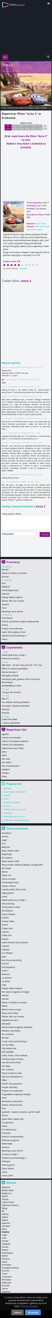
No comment (8, 1034)
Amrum (5, 836)
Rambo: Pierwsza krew (12, 1105)
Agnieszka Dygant (35, 229)
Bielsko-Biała (7, 1190)
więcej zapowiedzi (11, 723)
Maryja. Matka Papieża (12, 597)
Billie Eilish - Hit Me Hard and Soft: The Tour (22, 665)
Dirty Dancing (8, 903)
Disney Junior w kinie (11, 907)
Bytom (5, 1196)
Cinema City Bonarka (11, 737)
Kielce (4, 1229)
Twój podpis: (8, 533)
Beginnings (7, 854)
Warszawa (6, 1279)
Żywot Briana (8, 1168)
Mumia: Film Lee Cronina (13, 601)
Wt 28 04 (21, 127)
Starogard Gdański (10, 1267)
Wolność (5, 1147)
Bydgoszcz (7, 1193)
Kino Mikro (6, 762)
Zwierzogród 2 (8, 1165)
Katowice (6, 1226)
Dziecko (5, 932)
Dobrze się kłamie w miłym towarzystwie (20, 621)
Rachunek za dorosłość (12, 1101)
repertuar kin (12, 108)
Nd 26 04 (8, 127)
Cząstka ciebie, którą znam (14, 889)
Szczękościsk (7, 1122)
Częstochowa (8, 1202)
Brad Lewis (15, 71)
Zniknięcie (6, 1161)
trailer (37, 108)
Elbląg (4, 1208)
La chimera (7, 977)
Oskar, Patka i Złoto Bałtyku (14, 1055)
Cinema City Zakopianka (13, 744)
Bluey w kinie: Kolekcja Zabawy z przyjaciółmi (22, 864)
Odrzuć (17, 1312)
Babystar (6, 586)
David (4, 896)
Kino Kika (6, 759)
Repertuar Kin (16, 729)
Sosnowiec (6, 1264)
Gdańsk (5, 1214)
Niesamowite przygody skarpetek (17, 1027)
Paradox (5, 773)
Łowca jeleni (7, 1175)
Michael (5, 569)
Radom (5, 1250)
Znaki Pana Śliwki (9, 719)
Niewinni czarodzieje (11, 1030)
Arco (4, 583)
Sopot (4, 1262)
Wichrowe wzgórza (10, 1140)
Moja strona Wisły (10, 1013)
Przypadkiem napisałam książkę (16, 1094)
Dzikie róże (7, 935)
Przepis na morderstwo (12, 628)
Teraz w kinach (17, 828)
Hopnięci (8, 813)
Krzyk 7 (5, 970)
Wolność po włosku (10, 658)
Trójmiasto (7, 1276)
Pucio (4, 608)
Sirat (4, 1108)
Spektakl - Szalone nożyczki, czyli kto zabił (21, 1112)
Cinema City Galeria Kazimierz (15, 741)
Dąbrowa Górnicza (10, 1205)
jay (3, 379)
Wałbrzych (6, 1282)
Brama (5, 871)
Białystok (6, 1187)
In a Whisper (7, 953)
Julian (4, 956)
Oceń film (24, 268)
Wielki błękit (7, 1143)
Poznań (5, 1247)
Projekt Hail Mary (12, 802)
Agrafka (5, 734)
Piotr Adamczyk (42, 226)
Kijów (4, 755)
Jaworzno (6, 1223)
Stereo (5, 1115)
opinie (44, 108)
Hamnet (5, 946)
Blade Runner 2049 (10, 861)
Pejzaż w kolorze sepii (12, 1073)
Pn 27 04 (14, 127)
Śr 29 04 (27, 127)
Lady (4, 985)
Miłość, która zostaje (11, 1009)
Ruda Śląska (7, 1253)
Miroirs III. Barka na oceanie (14, 573)
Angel (4, 840)
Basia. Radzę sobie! (10, 850)
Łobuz (4, 639)
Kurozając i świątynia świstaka (15, 705)
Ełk (3, 1211)
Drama (5, 625)
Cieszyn (5, 1199)
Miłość (5, 1006)
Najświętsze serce (10, 1020)
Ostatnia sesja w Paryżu (13, 1059)
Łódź (4, 1238)
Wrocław (6, 1285)
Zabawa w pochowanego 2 (14, 635)
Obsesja (5, 709)
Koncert (5, 963)
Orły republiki (8, 1052)
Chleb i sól (6, 875)
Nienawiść (6, 1023)
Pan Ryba (6, 1066)
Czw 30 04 (33, 127)
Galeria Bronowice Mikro (13, 748)
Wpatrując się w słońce (12, 611)
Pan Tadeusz (8, 1069)
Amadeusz (6, 833)
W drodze (6, 1133)
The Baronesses (9, 1129)
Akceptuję (33, 1312)
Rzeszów (6, 1258)
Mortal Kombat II (9, 672)
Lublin (4, 1235)
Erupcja (5, 939)
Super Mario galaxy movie (13, 632)
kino (17, 4)
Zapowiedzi (14, 647)
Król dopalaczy (8, 967)
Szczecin (5, 1270)
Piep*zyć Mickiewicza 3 (12, 1076)
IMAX (4, 751)
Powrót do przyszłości (12, 1083)
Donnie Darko (8, 921)
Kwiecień (6, 593)
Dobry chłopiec (9, 914)
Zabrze (5, 1288)
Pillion (4, 1080)
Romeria (5, 712)
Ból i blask (6, 868)
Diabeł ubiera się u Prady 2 (14, 655)
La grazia (6, 981)
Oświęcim (6, 1244)
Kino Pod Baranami (10, 766)
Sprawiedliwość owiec (11, 685)
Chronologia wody (10, 590)
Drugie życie (7, 928)
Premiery (13, 562)
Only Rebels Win (9, 1048)
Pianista (5, 604)
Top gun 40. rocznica (11, 692)
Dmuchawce (7, 618)
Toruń (4, 1273)
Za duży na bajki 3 (10, 1154)
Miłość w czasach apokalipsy (15, 668)
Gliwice (5, 1220)
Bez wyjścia (7, 857)
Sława (4, 1126)
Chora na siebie (9, 879)
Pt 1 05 (39, 127)
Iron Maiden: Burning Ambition (16, 702)
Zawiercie (6, 1291)
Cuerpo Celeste (9, 886)
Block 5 (5, 698)
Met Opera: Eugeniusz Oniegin (15, 992)
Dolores (5, 917)
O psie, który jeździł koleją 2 (14, 1041)
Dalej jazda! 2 (8, 893)
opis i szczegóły (26, 108)
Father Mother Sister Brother (15, 942)
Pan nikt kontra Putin (11, 1062)
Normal (5, 576)
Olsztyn (5, 1241)
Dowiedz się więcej (29, 1306)
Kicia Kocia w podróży (12, 960)
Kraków (5, 1232)
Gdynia (5, 1217)
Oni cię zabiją (8, 1044)
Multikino (6, 769)
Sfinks (4, 776)
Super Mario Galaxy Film (15, 791)
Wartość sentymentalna (12, 1136)
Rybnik (5, 1255)
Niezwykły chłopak (10, 675)
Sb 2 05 (45, 127)
